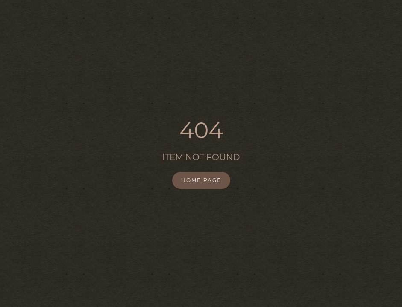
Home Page (201, 180)
